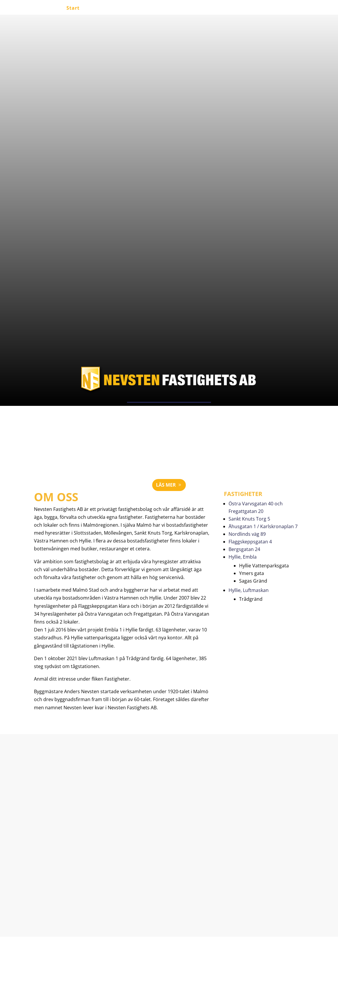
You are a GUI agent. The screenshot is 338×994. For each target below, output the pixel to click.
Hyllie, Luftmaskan (249, 590)
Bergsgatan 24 (244, 549)
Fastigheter (201, 8)
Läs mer (166, 485)
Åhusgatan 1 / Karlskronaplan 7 (263, 526)
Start (73, 8)
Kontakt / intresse (247, 8)
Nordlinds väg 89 (247, 534)
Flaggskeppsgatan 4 (250, 541)
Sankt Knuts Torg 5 (249, 519)
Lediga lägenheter (110, 8)
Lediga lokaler (160, 8)
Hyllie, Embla (243, 557)
